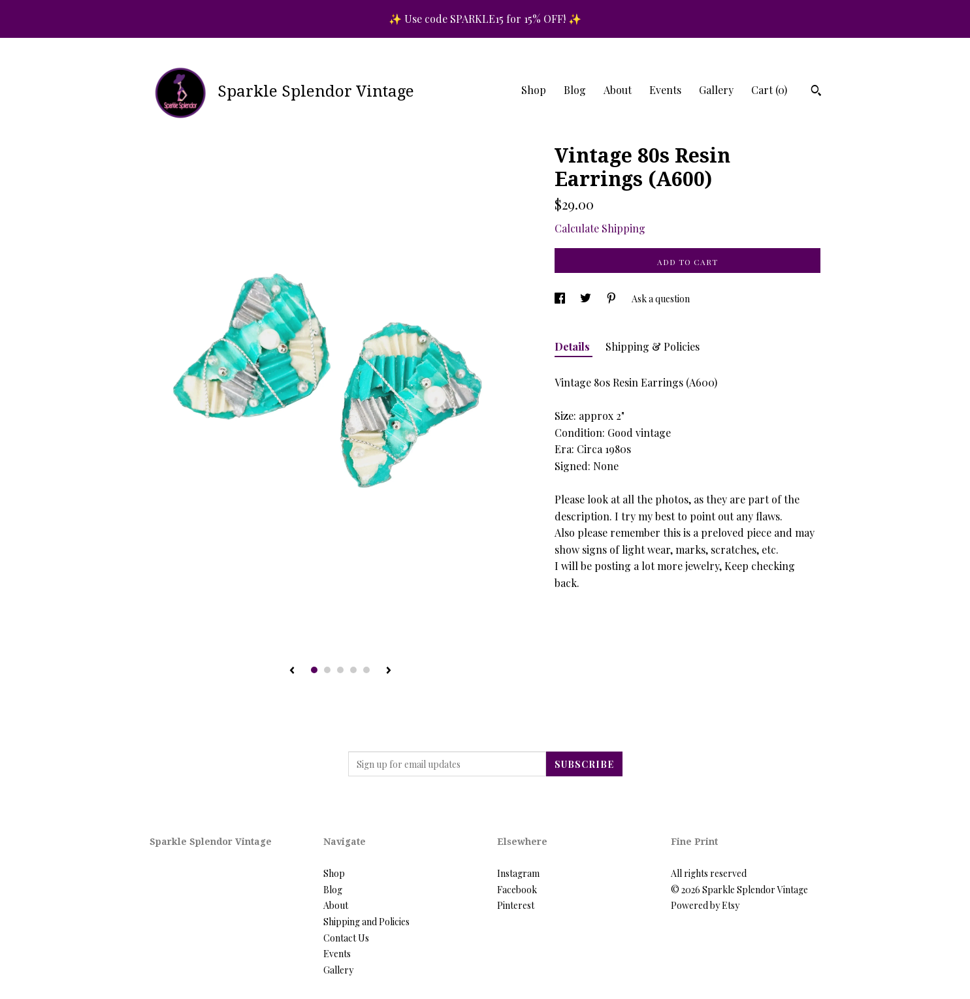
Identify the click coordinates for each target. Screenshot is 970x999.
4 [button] (353, 670)
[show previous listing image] (292, 671)
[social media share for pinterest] (612, 299)
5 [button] (366, 670)
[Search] (816, 92)
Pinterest (515, 905)
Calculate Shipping (600, 228)
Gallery (716, 90)
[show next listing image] (388, 671)
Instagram (518, 873)
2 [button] (327, 670)
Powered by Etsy (705, 905)
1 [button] (314, 670)
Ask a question (661, 299)
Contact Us (346, 938)
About (618, 90)
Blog (575, 90)
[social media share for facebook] (561, 299)
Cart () (769, 90)
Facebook (517, 889)
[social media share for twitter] (586, 299)
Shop (533, 90)
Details (573, 346)
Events (665, 90)
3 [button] (340, 670)
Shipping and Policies (366, 921)
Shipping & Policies (653, 346)
